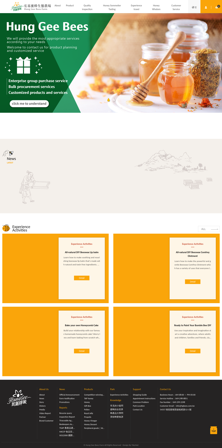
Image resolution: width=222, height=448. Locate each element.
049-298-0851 (181, 398)
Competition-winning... (94, 394)
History (42, 406)
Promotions (64, 402)
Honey (87, 402)
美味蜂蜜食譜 (116, 417)
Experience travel (136, 7)
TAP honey (88, 398)
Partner (42, 417)
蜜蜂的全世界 (116, 409)
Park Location (139, 406)
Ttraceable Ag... (66, 420)
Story (41, 402)
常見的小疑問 (116, 405)
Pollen (87, 409)
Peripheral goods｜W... (94, 428)
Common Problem (141, 402)
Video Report (45, 413)
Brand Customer (46, 420)
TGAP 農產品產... (67, 428)
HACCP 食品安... (66, 431)
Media (42, 409)
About (58, 5)
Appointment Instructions (144, 398)
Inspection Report (67, 417)
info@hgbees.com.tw (185, 406)
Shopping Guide (140, 394)
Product (70, 5)
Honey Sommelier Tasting (112, 7)
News (41, 398)
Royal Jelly (88, 413)
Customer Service (176, 7)
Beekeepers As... (66, 424)
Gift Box (87, 406)
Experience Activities (119, 394)
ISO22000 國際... (66, 435)
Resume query (65, 413)
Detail (81, 278)
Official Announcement (69, 394)
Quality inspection (87, 7)
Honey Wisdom (156, 7)
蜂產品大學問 (116, 413)
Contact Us (137, 409)
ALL (203, 229)
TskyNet (135, 445)
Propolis (87, 417)
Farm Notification (67, 398)
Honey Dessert (90, 424)
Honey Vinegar (90, 420)
